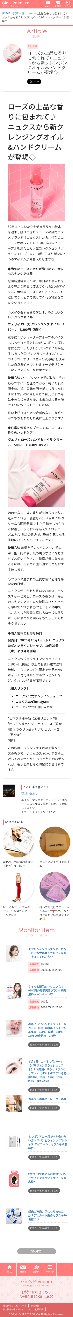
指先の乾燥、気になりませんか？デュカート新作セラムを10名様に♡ (47, 1215)
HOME (6, 13)
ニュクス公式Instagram (32, 701)
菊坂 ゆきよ (30, 794)
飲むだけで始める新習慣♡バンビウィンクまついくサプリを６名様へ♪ (47, 1177)
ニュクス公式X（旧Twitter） (35, 707)
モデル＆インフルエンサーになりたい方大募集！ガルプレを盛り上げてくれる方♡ (47, 953)
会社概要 (35, 1305)
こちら (46, 1292)
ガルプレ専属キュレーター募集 (47, 1099)
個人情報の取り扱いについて (17, 1309)
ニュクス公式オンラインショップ (39, 696)
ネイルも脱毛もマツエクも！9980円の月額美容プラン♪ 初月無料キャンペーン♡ (47, 990)
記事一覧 (18, 13)
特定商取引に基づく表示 (14, 1305)
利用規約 (39, 1309)
